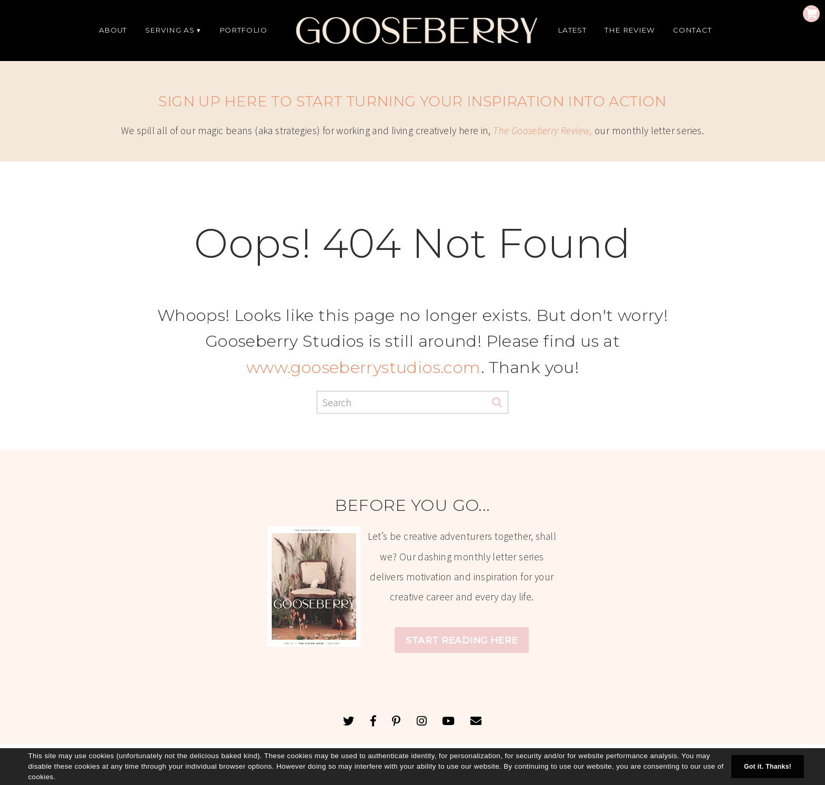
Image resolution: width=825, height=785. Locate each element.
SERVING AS (170, 30)
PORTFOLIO (243, 30)
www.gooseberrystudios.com (363, 367)
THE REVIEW (630, 30)
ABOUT (113, 30)
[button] (59, 777)
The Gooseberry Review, (542, 130)
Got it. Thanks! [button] (767, 766)
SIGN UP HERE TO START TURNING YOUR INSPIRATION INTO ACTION (412, 101)
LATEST (572, 30)
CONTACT (692, 30)
